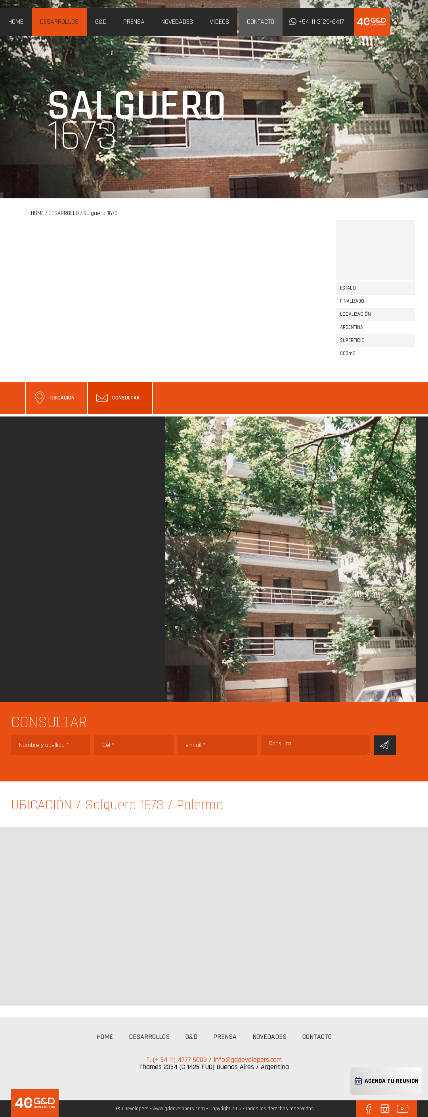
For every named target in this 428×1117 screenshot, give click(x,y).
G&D (101, 21)
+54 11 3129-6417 (321, 21)
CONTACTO (260, 21)
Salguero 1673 (100, 213)
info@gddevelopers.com (248, 1059)
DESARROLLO (63, 213)
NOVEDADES (177, 21)
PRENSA (134, 21)
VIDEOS (219, 21)
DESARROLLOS (59, 21)
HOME (15, 21)
